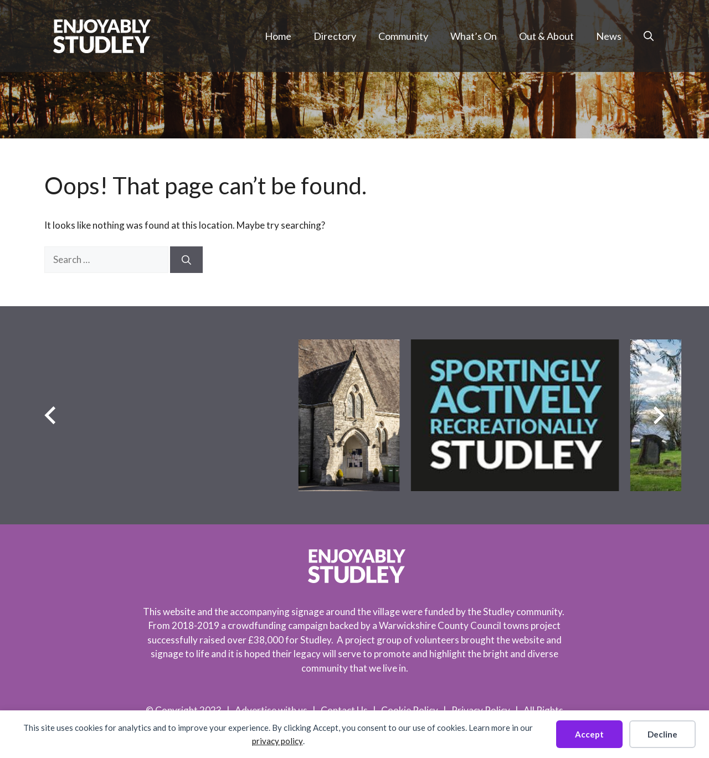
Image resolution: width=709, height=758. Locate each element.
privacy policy (277, 741)
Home (278, 36)
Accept (589, 734)
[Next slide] (659, 415)
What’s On (473, 36)
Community (403, 36)
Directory (335, 36)
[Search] (186, 259)
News (608, 36)
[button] (649, 36)
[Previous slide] (50, 415)
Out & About (546, 36)
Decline (662, 734)
